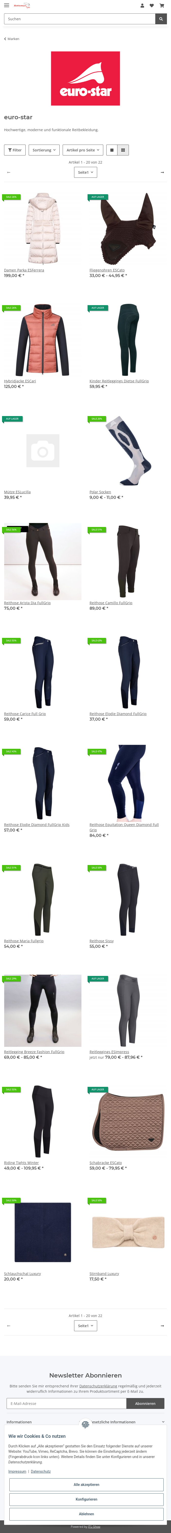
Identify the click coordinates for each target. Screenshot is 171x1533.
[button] (142, 6)
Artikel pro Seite (81, 150)
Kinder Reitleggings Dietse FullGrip (119, 381)
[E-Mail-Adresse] (67, 1403)
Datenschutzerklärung (98, 1386)
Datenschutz (41, 1471)
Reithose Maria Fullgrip (24, 940)
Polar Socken (100, 491)
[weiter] (162, 172)
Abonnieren (145, 1403)
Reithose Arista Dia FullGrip (27, 602)
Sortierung (42, 150)
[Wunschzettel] (152, 6)
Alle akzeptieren (86, 1485)
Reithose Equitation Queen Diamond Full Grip (124, 827)
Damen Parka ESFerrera (24, 270)
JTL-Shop (94, 1526)
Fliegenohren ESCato (107, 270)
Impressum (17, 1471)
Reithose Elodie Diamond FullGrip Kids (37, 824)
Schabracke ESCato (106, 1162)
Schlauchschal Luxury (22, 1273)
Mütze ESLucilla (17, 491)
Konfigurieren (86, 1499)
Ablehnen (86, 1514)
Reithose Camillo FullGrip (111, 602)
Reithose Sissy (102, 940)
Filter (15, 150)
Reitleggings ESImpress (109, 1051)
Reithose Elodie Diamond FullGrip (118, 713)
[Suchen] (80, 18)
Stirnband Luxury (104, 1273)
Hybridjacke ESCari (20, 381)
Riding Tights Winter (21, 1162)
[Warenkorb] (162, 6)
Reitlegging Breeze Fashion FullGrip (34, 1051)
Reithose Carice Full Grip (25, 713)
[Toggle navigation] (6, 3)
